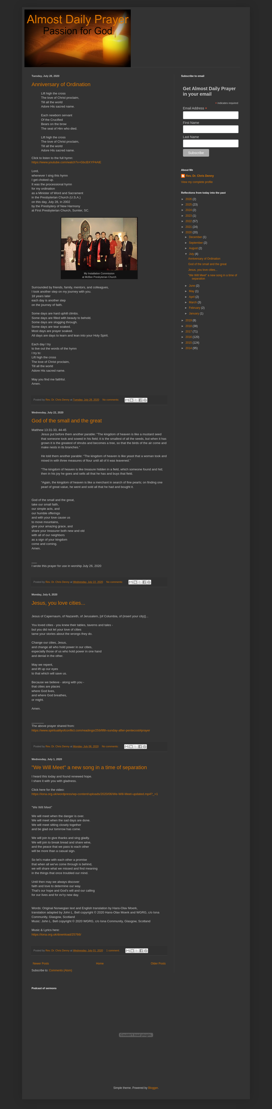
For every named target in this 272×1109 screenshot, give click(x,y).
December (196, 237)
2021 (189, 227)
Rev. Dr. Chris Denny (200, 176)
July (192, 254)
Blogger (153, 1088)
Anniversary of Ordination (61, 84)
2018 (189, 326)
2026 (189, 199)
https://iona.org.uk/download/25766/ (56, 934)
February (195, 307)
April (192, 297)
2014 (189, 348)
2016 (189, 337)
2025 (189, 204)
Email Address (195, 108)
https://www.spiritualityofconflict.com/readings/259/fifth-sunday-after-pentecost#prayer (91, 730)
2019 (189, 320)
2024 (189, 210)
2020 (189, 232)
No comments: (111, 399)
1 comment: (113, 950)
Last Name (191, 137)
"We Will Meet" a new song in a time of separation (89, 767)
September (196, 242)
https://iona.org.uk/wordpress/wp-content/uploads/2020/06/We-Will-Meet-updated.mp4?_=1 (95, 794)
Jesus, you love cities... (58, 603)
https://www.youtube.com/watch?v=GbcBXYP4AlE (66, 162)
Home (100, 963)
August (194, 248)
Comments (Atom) (60, 970)
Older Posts (158, 963)
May (192, 291)
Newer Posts (41, 963)
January (194, 313)
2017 (189, 331)
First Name (191, 123)
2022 (189, 221)
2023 (189, 215)
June (192, 285)
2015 (189, 342)
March (193, 302)
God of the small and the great (67, 421)
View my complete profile (197, 182)
